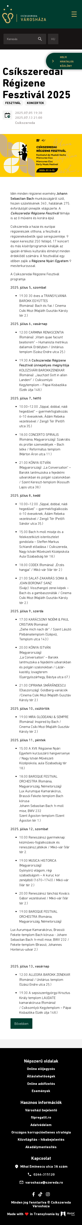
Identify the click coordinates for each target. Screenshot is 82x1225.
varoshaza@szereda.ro (41, 1182)
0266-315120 (41, 1174)
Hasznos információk (41, 1102)
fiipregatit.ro (41, 1117)
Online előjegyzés (41, 1069)
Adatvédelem (41, 1125)
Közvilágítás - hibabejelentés (41, 1139)
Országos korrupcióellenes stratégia (41, 1132)
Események (41, 1091)
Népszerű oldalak (41, 1061)
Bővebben (21, 1024)
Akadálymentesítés (41, 1147)
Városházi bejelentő (41, 1110)
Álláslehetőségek (41, 1076)
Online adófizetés (41, 1084)
